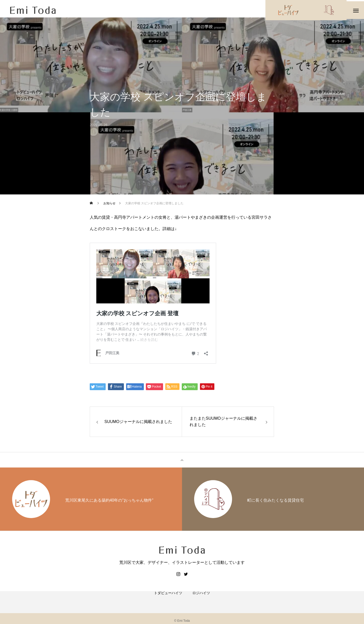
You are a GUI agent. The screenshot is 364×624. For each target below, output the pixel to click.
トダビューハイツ (168, 601)
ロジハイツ (201, 601)
